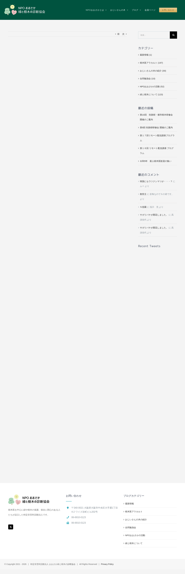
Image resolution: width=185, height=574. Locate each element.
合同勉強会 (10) (147, 78)
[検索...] (154, 35)
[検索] (173, 35)
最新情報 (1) (146, 55)
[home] (29, 497)
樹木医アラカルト (134, 511)
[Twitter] (10, 526)
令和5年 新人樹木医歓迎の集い (155, 161)
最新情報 (129, 503)
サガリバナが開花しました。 (154, 215)
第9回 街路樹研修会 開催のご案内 (156, 127)
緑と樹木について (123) (151, 94)
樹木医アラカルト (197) (151, 63)
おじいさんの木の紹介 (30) (153, 70)
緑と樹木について (134, 543)
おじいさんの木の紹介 (136, 519)
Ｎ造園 (143, 207)
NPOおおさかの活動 (135, 535)
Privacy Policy (107, 564)
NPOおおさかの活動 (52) (152, 86)
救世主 (143, 194)
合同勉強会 (130, 527)
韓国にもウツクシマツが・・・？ (156, 181)
